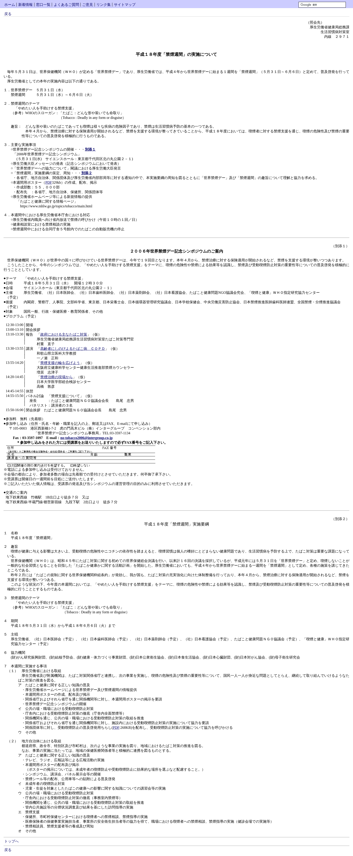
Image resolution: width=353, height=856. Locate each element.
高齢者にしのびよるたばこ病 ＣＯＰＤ (72, 349)
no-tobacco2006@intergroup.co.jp (86, 438)
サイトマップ (125, 5)
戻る (7, 14)
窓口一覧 (43, 5)
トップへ (11, 841)
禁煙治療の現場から (56, 377)
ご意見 (87, 5)
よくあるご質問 (66, 5)
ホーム (9, 5)
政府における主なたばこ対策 (63, 334)
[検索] (322, 4)
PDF (48, 182)
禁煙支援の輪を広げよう (60, 363)
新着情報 (25, 5)
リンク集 (103, 5)
